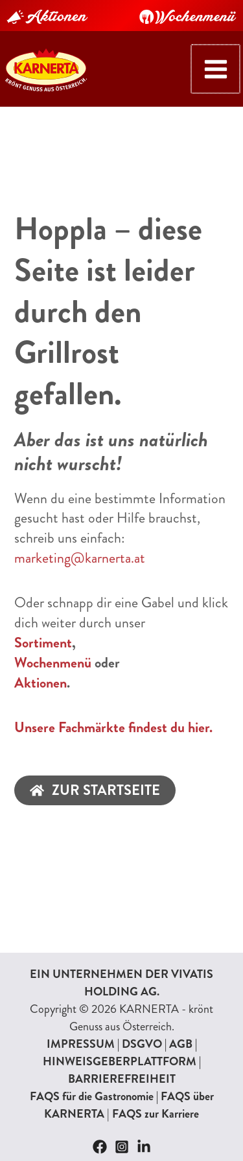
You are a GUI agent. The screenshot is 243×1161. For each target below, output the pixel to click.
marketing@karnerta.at (79, 558)
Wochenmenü (52, 663)
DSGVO (142, 1044)
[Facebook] (100, 1147)
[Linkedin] (144, 1147)
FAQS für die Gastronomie (92, 1096)
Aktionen (40, 683)
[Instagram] (122, 1147)
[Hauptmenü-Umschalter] (216, 68)
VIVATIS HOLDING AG (149, 983)
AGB (180, 1044)
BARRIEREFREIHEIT (122, 1078)
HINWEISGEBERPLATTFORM (119, 1061)
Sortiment (43, 643)
